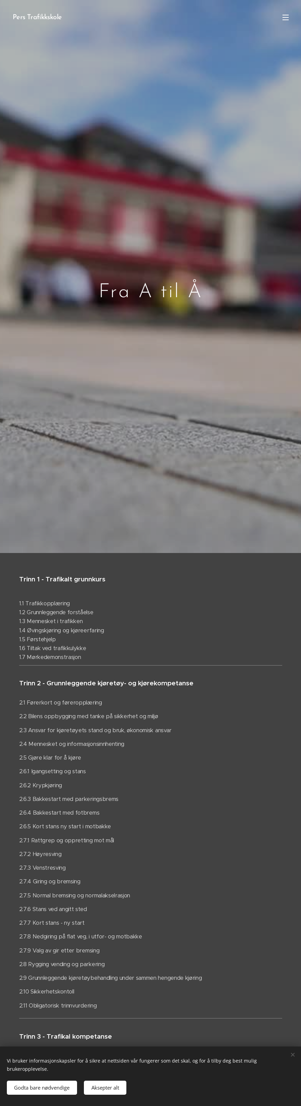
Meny (286, 17)
